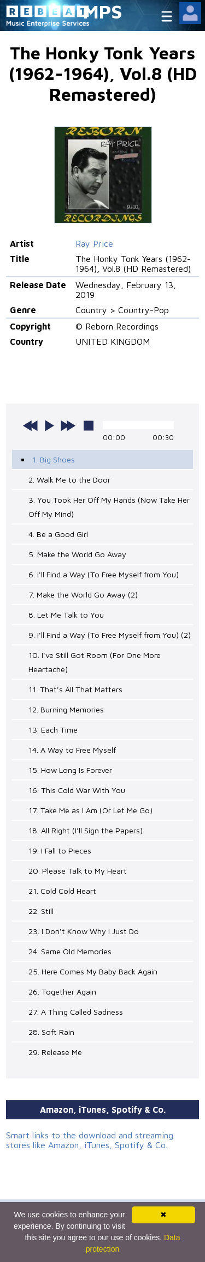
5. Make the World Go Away (77, 554)
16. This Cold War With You (76, 790)
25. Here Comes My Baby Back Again (92, 971)
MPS (102, 11)
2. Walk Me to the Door (69, 479)
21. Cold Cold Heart (62, 890)
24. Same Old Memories (70, 951)
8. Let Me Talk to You (66, 614)
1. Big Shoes (53, 459)
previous (30, 425)
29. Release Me (55, 1052)
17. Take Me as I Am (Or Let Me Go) (90, 810)
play (49, 425)
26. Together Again (62, 991)
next (67, 425)
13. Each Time (53, 729)
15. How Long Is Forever (70, 770)
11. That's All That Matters (75, 689)
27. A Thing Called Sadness (75, 1011)
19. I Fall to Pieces (59, 850)
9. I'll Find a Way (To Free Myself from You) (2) (109, 634)
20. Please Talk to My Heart (77, 870)
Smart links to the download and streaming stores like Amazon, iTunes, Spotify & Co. (89, 1140)
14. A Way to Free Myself (72, 749)
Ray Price (94, 243)
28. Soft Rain (51, 1032)
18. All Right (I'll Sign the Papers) (85, 830)
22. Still (41, 911)
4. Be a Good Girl (58, 534)
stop (88, 425)
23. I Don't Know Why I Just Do (83, 931)
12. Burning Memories (66, 709)
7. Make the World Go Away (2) (83, 594)
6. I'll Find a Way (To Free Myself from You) (103, 574)
